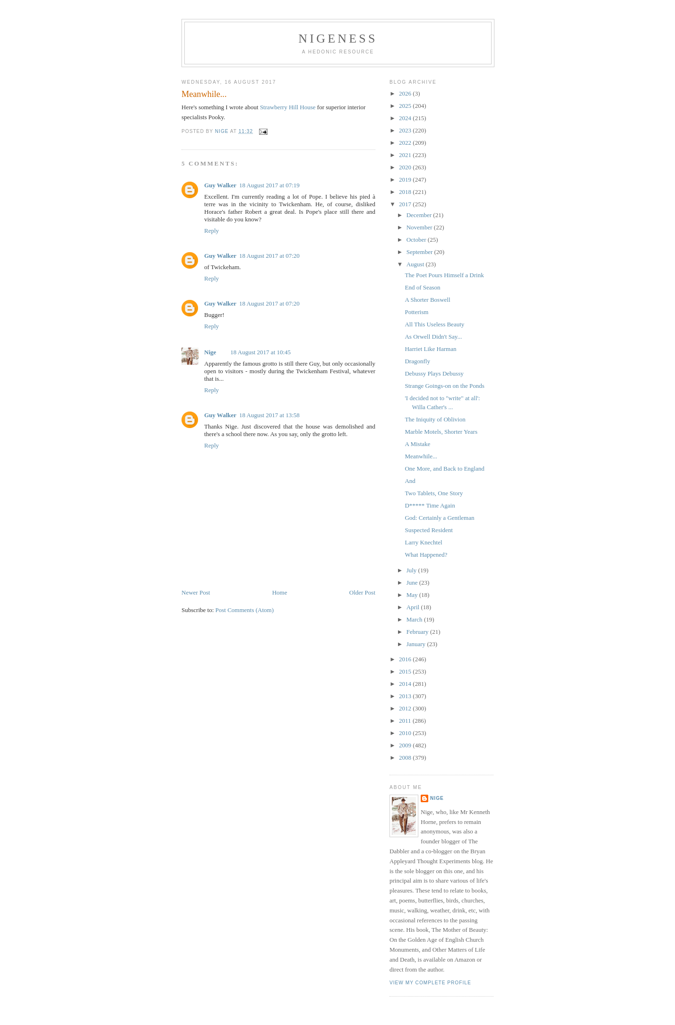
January (417, 644)
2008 (406, 757)
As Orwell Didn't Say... (433, 336)
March (415, 619)
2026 (406, 93)
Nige (210, 352)
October (417, 239)
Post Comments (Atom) (245, 609)
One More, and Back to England (444, 468)
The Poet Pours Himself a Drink (444, 275)
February (418, 631)
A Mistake (417, 443)
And (410, 480)
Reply (211, 230)
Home (279, 592)
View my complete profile (430, 982)
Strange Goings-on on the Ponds (444, 385)
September (420, 251)
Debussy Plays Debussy (434, 373)
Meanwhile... (421, 456)
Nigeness (337, 38)
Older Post (362, 592)
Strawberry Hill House (288, 107)
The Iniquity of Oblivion (435, 419)
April (414, 607)
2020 (406, 167)
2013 (406, 696)
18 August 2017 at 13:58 (269, 415)
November (420, 227)
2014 (406, 683)
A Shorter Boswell (427, 299)
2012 (406, 708)
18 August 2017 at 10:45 (260, 352)
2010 (406, 732)
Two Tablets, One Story (434, 493)
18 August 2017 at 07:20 (269, 255)
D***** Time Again (430, 505)
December (420, 215)
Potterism (416, 311)
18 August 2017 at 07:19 (269, 185)
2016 (406, 659)
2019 (406, 179)
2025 (406, 105)
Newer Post (196, 592)
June (413, 582)
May (413, 594)
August (416, 264)
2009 (406, 745)
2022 (406, 142)
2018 (406, 191)
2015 (406, 671)
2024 (406, 118)
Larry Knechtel (423, 542)
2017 (406, 204)
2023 (406, 130)
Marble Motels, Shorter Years (441, 431)
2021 (406, 154)
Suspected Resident (428, 530)
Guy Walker (220, 185)
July (412, 570)
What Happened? (426, 554)
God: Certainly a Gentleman (439, 517)
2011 (406, 720)
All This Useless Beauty (434, 324)
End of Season (422, 287)
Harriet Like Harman (430, 348)
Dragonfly (417, 361)
